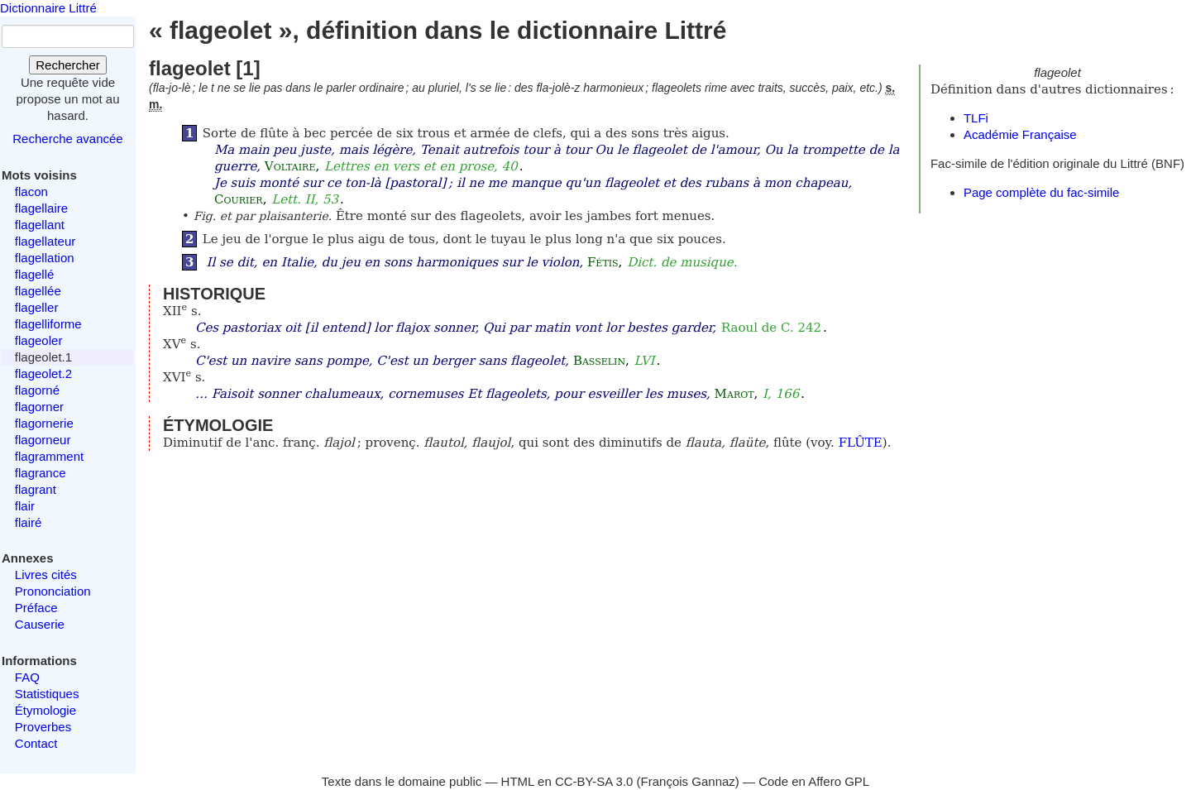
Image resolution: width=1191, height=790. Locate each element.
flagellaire (41, 208)
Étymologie (45, 710)
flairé (28, 522)
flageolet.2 (43, 373)
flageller (37, 307)
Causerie (40, 624)
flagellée (38, 291)
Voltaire (290, 166)
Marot (734, 393)
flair (25, 506)
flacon (31, 191)
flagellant (40, 225)
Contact (36, 743)
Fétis (603, 262)
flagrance (40, 473)
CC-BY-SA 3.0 (594, 781)
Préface (36, 608)
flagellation (44, 258)
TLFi (976, 118)
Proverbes (43, 727)
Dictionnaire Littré (48, 8)
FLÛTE (860, 442)
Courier (238, 199)
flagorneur (43, 440)
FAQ (27, 677)
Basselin (599, 360)
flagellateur (45, 241)
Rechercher (68, 65)
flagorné (37, 390)
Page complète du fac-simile (1041, 192)
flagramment (49, 456)
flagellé (35, 274)
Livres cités (46, 574)
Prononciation (53, 591)
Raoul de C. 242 (771, 327)
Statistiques (47, 694)
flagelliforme (48, 324)
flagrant (35, 489)
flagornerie (44, 423)
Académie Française (1020, 134)
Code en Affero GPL (813, 781)
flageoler (39, 340)
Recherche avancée (67, 139)
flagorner (39, 407)
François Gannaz (688, 781)
